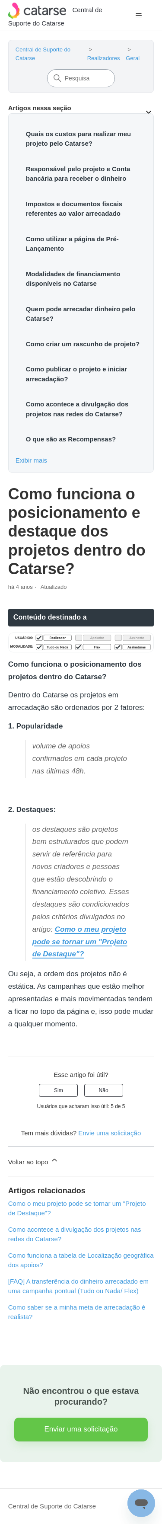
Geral (133, 58)
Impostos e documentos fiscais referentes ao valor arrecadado (74, 208)
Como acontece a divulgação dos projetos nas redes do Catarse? (77, 409)
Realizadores (103, 58)
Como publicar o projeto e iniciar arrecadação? (76, 374)
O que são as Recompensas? (71, 439)
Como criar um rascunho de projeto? (83, 344)
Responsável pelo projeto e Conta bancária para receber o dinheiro (78, 173)
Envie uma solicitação (109, 1133)
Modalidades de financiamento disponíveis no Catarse (73, 279)
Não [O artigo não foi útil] (103, 1090)
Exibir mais (31, 460)
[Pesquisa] (81, 78)
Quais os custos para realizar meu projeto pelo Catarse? (78, 138)
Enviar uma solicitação (81, 1429)
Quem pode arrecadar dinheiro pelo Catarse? (80, 314)
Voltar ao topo (33, 1161)
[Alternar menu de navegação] (138, 15)
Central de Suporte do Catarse (52, 1506)
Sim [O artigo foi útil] (58, 1090)
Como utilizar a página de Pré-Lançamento (72, 243)
